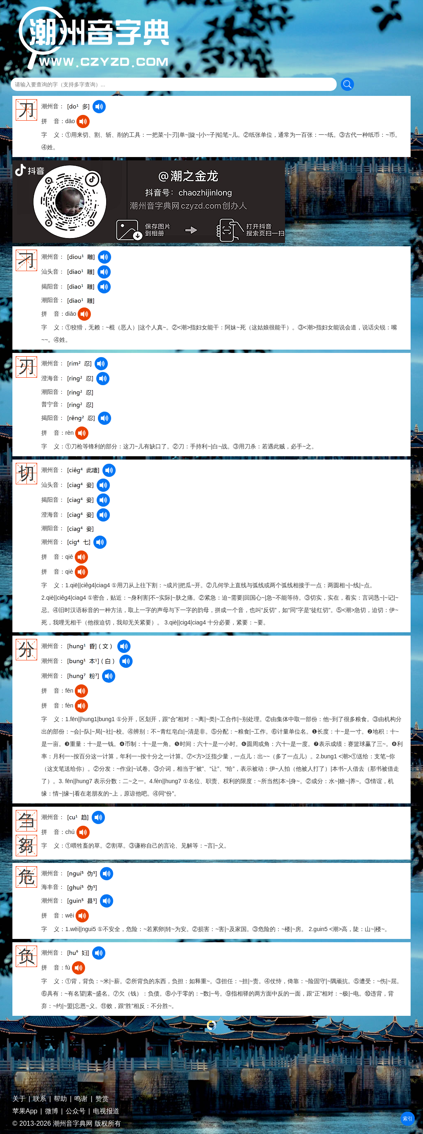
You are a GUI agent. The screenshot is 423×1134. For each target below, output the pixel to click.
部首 (408, 1118)
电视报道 (106, 1111)
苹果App (24, 1111)
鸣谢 (81, 1099)
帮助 (60, 1099)
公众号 (76, 1111)
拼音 (408, 1118)
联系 (39, 1099)
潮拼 (408, 1118)
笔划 (408, 1118)
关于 (19, 1099)
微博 (51, 1111)
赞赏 (102, 1099)
